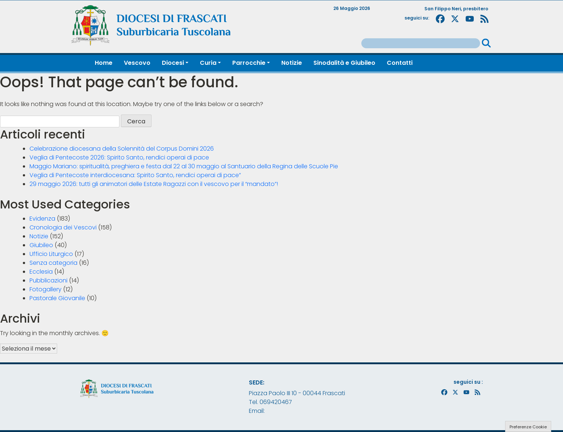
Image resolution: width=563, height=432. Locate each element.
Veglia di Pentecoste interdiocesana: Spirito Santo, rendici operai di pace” (135, 175)
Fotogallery (45, 289)
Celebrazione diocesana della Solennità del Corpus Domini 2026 (121, 148)
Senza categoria (53, 263)
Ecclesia (41, 271)
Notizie (38, 236)
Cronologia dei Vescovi (63, 227)
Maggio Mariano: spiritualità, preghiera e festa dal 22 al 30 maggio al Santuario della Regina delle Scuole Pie (183, 166)
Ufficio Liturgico (51, 254)
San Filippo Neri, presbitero (456, 9)
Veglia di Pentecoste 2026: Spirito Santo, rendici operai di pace (119, 157)
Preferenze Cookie (528, 427)
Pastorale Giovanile (57, 298)
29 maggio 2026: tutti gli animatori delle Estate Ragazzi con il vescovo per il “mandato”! (153, 184)
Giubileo (41, 245)
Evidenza (42, 218)
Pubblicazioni (48, 280)
